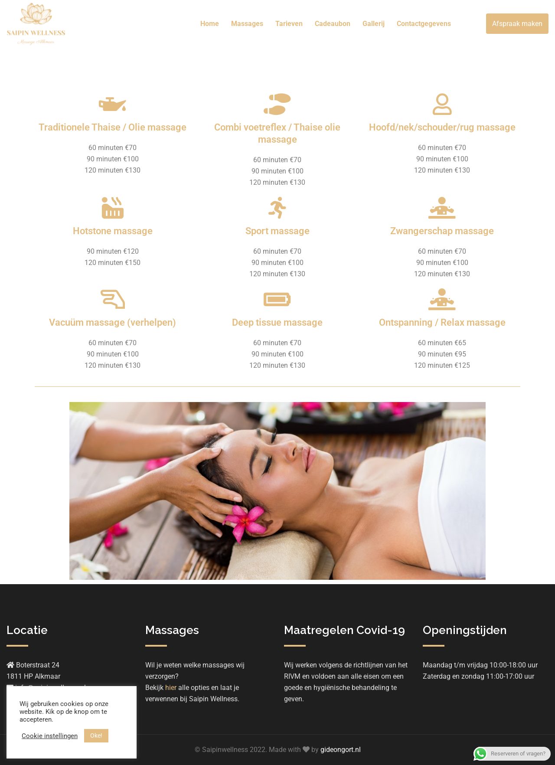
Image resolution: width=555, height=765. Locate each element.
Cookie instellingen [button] (50, 736)
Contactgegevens (424, 24)
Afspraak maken (517, 24)
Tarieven (289, 24)
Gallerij (373, 24)
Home (209, 24)
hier (170, 687)
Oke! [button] (96, 735)
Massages (247, 24)
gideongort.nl (340, 749)
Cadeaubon (332, 24)
